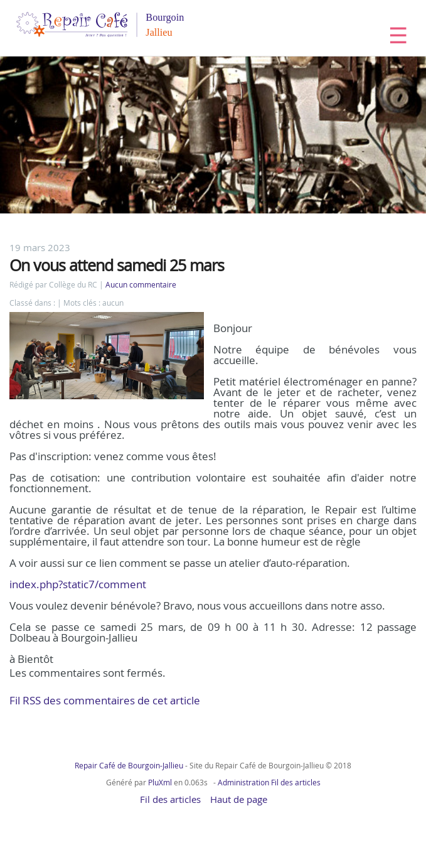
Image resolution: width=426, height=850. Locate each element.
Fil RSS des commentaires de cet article (104, 700)
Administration (243, 782)
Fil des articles (296, 782)
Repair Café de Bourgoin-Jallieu (129, 765)
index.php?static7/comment (77, 584)
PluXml (160, 782)
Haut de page (238, 799)
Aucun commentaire (140, 284)
